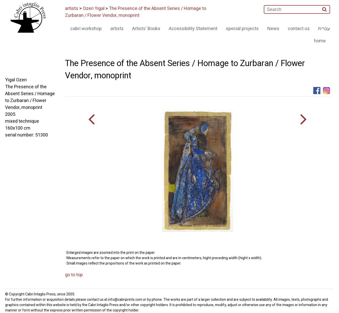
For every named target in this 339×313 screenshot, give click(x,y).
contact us (299, 28)
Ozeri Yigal (94, 8)
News (273, 28)
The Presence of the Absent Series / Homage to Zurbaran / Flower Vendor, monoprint (135, 12)
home (320, 40)
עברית (324, 28)
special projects (242, 28)
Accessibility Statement (193, 28)
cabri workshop (86, 28)
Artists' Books (146, 28)
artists (71, 8)
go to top (74, 274)
